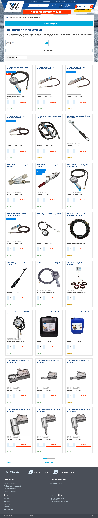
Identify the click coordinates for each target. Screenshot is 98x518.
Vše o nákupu (46, 1)
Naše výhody (8, 504)
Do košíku (23, 102)
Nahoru (9, 462)
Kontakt (73, 1)
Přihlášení (68, 5)
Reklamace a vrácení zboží (12, 486)
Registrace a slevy (56, 483)
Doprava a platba (60, 1)
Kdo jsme (7, 501)
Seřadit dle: (10, 57)
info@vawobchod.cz (66, 472)
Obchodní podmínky (10, 489)
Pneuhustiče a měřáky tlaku (31, 17)
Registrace (67, 6)
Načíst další (49, 462)
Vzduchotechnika (15, 17)
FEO (92, 516)
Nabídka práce (8, 509)
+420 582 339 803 (41, 472)
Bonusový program (10, 491)
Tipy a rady (34, 1)
